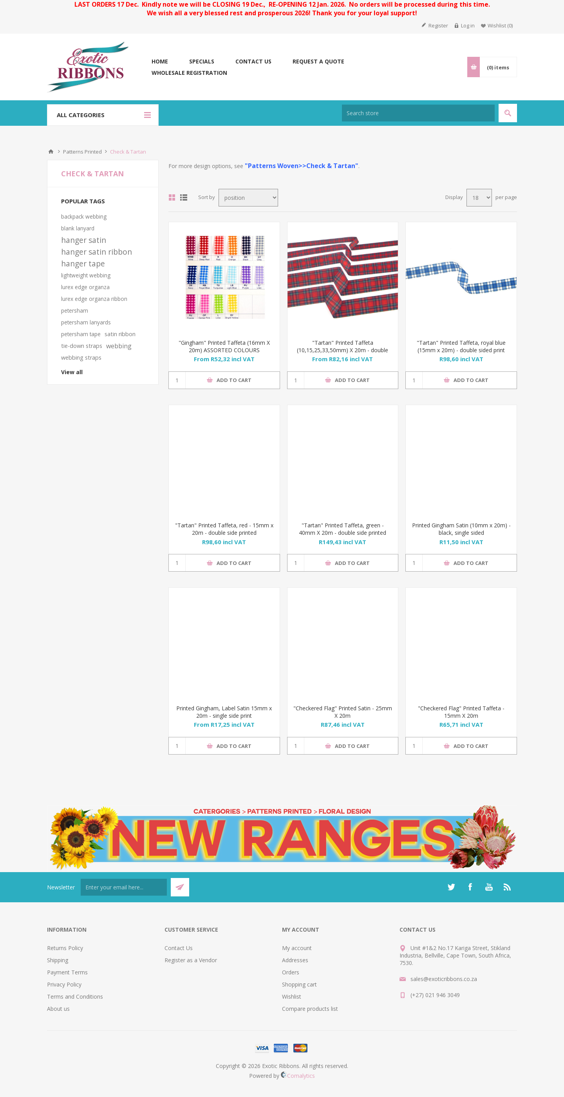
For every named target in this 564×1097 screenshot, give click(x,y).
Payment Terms (67, 972)
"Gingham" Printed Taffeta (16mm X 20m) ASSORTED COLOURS (224, 346)
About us (58, 1008)
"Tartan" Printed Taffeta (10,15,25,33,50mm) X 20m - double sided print (342, 350)
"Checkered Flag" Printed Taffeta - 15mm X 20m (461, 711)
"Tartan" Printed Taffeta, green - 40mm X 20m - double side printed (342, 528)
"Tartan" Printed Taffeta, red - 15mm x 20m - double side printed (224, 528)
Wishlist (291, 996)
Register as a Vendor (190, 960)
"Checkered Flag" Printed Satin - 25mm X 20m (342, 711)
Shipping (57, 960)
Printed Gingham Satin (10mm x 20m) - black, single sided (461, 528)
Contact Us (178, 948)
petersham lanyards (86, 322)
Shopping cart (299, 984)
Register (438, 25)
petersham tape (81, 334)
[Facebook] (470, 887)
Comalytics (298, 1075)
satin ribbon (120, 334)
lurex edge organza (85, 287)
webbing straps (81, 357)
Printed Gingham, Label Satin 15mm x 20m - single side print (224, 711)
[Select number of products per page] (479, 197)
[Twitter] (451, 887)
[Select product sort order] (248, 197)
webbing (119, 346)
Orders (290, 972)
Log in (468, 25)
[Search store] (418, 113)
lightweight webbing (85, 275)
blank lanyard (77, 228)
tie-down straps (81, 345)
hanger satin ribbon (96, 251)
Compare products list (310, 1008)
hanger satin (83, 240)
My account (297, 948)
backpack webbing (84, 216)
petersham (74, 310)
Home (51, 151)
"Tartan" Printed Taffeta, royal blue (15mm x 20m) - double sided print (461, 346)
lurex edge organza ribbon (94, 298)
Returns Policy (65, 948)
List (183, 197)
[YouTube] (489, 887)
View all (72, 372)
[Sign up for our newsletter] (124, 887)
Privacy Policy (64, 984)
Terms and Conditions (75, 996)
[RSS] (507, 887)
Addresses (295, 960)
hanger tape (83, 263)
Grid (171, 197)
